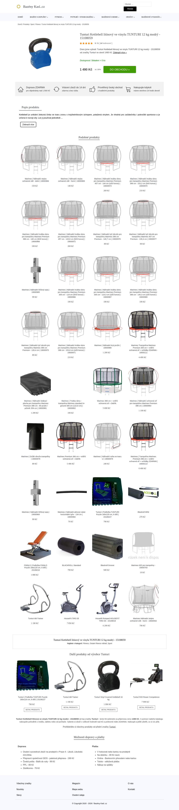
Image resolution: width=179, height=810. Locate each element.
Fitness (58, 17)
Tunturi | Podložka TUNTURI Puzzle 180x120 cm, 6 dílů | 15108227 (107, 514)
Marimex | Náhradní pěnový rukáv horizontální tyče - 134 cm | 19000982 (71, 514)
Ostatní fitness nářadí (98, 643)
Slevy (19, 795)
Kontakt (131, 789)
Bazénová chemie (110, 17)
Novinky (20, 789)
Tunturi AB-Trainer (35, 618)
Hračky (129, 17)
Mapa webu (77, 789)
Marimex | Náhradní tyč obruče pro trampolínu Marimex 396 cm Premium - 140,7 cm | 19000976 (107, 236)
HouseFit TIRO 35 (71, 618)
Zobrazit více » (120, 52)
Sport (32, 24)
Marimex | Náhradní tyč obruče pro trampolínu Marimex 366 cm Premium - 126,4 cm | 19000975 (36, 347)
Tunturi (93, 52)
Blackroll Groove (107, 565)
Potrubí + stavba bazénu (81, 17)
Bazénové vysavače (150, 17)
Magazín (76, 783)
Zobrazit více (28, 124)
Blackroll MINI (143, 512)
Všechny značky (24, 783)
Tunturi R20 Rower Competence (146, 697)
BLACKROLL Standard (71, 565)
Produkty (26, 24)
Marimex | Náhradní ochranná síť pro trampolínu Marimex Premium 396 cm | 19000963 (143, 403)
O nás (130, 783)
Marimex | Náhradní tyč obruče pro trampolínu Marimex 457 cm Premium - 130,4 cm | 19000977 (143, 236)
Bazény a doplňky (38, 17)
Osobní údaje (78, 795)
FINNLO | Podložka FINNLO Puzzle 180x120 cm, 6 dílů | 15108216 (35, 567)
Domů (20, 17)
